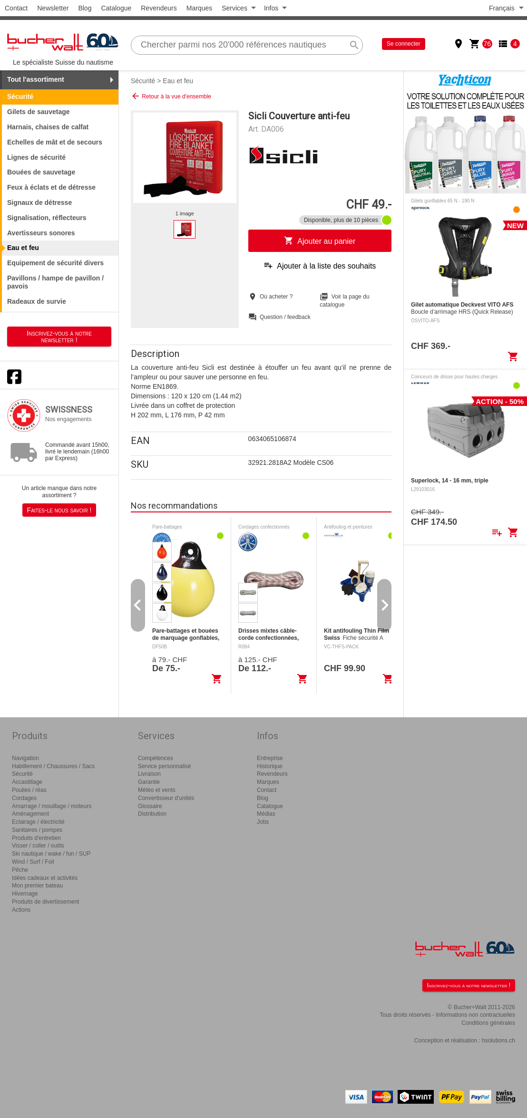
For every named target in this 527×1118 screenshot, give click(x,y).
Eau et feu (178, 81)
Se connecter (403, 43)
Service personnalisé (164, 766)
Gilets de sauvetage (38, 112)
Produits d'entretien (36, 838)
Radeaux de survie (36, 301)
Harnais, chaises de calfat (47, 127)
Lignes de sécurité (36, 157)
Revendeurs (159, 8)
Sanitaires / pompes (37, 830)
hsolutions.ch (498, 1040)
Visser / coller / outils (38, 845)
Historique (270, 766)
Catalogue (116, 8)
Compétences (155, 758)
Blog (84, 8)
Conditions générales (488, 1023)
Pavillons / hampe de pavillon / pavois (55, 282)
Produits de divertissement (45, 901)
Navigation (25, 758)
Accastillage (27, 782)
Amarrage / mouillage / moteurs (51, 806)
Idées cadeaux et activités (45, 878)
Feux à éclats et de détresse (51, 187)
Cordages (24, 798)
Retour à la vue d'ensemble (171, 96)
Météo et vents (157, 790)
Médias (266, 813)
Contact (16, 8)
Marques (199, 8)
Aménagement (30, 813)
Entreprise (270, 758)
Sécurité (143, 81)
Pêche (20, 870)
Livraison (149, 774)
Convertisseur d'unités (166, 798)
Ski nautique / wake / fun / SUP (51, 853)
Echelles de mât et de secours (54, 142)
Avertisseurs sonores (41, 233)
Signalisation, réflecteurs (47, 218)
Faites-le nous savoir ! (59, 510)
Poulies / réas (29, 790)
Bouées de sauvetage (41, 172)
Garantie (149, 782)
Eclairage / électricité (38, 822)
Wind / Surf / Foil (33, 861)
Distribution (152, 813)
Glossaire (150, 806)
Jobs (263, 822)
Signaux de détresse (39, 202)
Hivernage (25, 893)
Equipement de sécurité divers (55, 263)
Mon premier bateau (37, 885)
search (354, 45)
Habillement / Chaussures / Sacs (53, 766)
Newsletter (52, 8)
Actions (21, 909)
